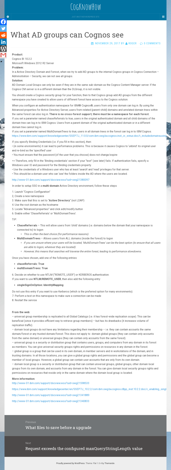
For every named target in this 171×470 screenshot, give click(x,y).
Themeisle (109, 463)
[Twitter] (3, 28)
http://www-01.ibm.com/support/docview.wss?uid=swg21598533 (50, 383)
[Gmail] (3, 55)
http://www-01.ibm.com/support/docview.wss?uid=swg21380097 (50, 179)
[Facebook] (3, 21)
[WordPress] (3, 48)
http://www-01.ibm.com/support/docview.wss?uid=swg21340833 (50, 401)
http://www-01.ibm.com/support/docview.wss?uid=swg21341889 (50, 395)
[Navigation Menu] (163, 16)
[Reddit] (3, 35)
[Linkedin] (3, 41)
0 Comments (152, 43)
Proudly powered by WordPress (70, 463)
